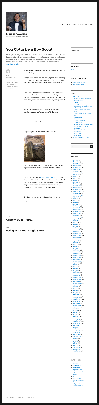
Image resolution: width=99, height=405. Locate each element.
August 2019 (76, 307)
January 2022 (76, 253)
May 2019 (75, 312)
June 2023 (75, 222)
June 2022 (75, 244)
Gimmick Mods (77, 365)
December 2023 (77, 211)
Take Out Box (77, 133)
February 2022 (77, 252)
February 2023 (77, 230)
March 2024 (76, 206)
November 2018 (77, 323)
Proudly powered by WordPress (25, 397)
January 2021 (76, 276)
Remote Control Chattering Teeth (83, 124)
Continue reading (13, 64)
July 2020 (75, 287)
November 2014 (77, 332)
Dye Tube (76, 104)
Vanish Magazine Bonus (79, 82)
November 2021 (77, 257)
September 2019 (77, 305)
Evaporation (76, 363)
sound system (10, 88)
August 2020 (76, 285)
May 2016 (75, 327)
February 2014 (76, 347)
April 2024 (75, 204)
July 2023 (75, 220)
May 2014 (75, 342)
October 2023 (76, 215)
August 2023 (76, 219)
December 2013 (77, 351)
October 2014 (76, 334)
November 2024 (77, 191)
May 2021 (75, 268)
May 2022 (75, 246)
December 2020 (77, 277)
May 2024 (75, 202)
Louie (7, 75)
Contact (73, 70)
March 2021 (76, 272)
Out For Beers (78, 122)
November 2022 (77, 235)
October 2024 (76, 193)
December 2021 (77, 255)
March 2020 (76, 294)
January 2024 (76, 209)
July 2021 (75, 265)
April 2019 (75, 314)
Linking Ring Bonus (78, 84)
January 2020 (76, 298)
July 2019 (75, 309)
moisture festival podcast (80, 371)
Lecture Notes (78, 119)
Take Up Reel (77, 135)
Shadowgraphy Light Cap (81, 126)
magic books (76, 367)
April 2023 (75, 226)
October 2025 (76, 171)
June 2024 (75, 200)
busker (8, 82)
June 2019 (75, 310)
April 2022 (75, 248)
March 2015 (76, 329)
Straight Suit (77, 132)
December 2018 (77, 321)
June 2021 (75, 266)
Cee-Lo (76, 102)
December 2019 (77, 299)
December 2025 (77, 167)
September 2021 (77, 261)
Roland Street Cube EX (48, 177)
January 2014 (76, 349)
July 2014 (75, 338)
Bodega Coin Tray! (79, 100)
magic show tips (10, 80)
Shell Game (77, 128)
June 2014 (75, 340)
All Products (64, 24)
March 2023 (76, 228)
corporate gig (14, 82)
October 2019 (76, 303)
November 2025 (77, 169)
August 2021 (76, 263)
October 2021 (76, 259)
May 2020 (75, 290)
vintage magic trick (78, 384)
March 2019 (76, 316)
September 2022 (77, 239)
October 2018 (76, 325)
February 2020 (77, 296)
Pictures (75, 374)
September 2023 (77, 217)
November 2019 (77, 301)
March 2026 (76, 162)
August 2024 (76, 197)
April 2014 (75, 343)
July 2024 (75, 198)
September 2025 (77, 173)
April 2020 (75, 292)
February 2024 (77, 208)
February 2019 (77, 318)
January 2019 (76, 320)
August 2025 (76, 175)
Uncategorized (77, 378)
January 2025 (76, 187)
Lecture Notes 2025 (79, 121)
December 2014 (77, 331)
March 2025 (76, 184)
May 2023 (75, 224)
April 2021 (75, 270)
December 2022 (77, 233)
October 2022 (76, 237)
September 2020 (77, 283)
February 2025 (77, 186)
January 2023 (76, 231)
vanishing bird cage (78, 380)
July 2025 (75, 176)
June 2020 (75, 288)
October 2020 (76, 281)
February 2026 (77, 164)
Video (74, 382)
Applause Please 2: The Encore (82, 99)
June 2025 (75, 178)
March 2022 (76, 250)
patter (74, 373)
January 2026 (76, 165)
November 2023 (77, 213)
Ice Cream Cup (78, 117)
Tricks (74, 376)
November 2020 (77, 279)
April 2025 (75, 182)
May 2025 (75, 180)
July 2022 (75, 242)
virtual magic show (78, 385)
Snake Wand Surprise (80, 130)
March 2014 (76, 345)
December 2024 (77, 189)
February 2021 (76, 274)
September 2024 (77, 195)
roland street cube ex (12, 86)
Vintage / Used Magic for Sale (82, 24)
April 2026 (75, 160)
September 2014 (77, 336)
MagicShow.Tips (16, 33)
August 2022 (76, 241)
